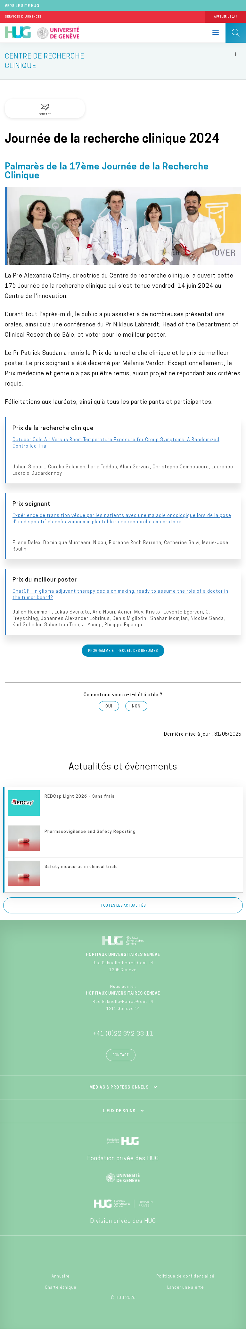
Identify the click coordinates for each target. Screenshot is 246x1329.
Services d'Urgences (23, 16)
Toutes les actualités (123, 906)
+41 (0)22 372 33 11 (123, 1034)
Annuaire (61, 1276)
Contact (120, 1055)
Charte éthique (61, 1288)
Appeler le (225, 16)
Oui (108, 706)
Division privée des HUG (123, 1221)
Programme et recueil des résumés (123, 651)
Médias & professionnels (119, 1088)
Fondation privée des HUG (123, 1159)
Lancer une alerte (185, 1288)
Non (136, 706)
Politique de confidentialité (185, 1276)
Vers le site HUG (22, 6)
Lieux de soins (119, 1111)
